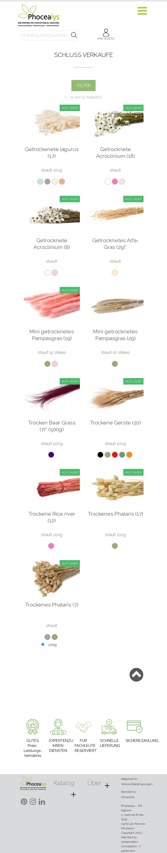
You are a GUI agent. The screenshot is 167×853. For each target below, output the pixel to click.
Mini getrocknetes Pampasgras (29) (115, 334)
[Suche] (50, 35)
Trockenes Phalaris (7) (51, 605)
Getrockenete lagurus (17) (52, 152)
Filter (83, 85)
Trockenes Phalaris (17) (115, 514)
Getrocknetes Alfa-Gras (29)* (115, 243)
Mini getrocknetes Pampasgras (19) (51, 334)
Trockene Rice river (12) (51, 517)
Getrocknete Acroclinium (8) (51, 243)
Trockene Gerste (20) (115, 423)
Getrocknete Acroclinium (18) (115, 152)
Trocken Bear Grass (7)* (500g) (52, 426)
